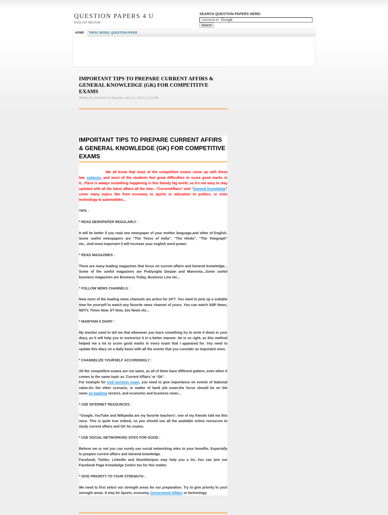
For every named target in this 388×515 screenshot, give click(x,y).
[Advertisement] (163, 41)
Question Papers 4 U (114, 16)
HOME (79, 32)
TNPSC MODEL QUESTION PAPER (113, 32)
